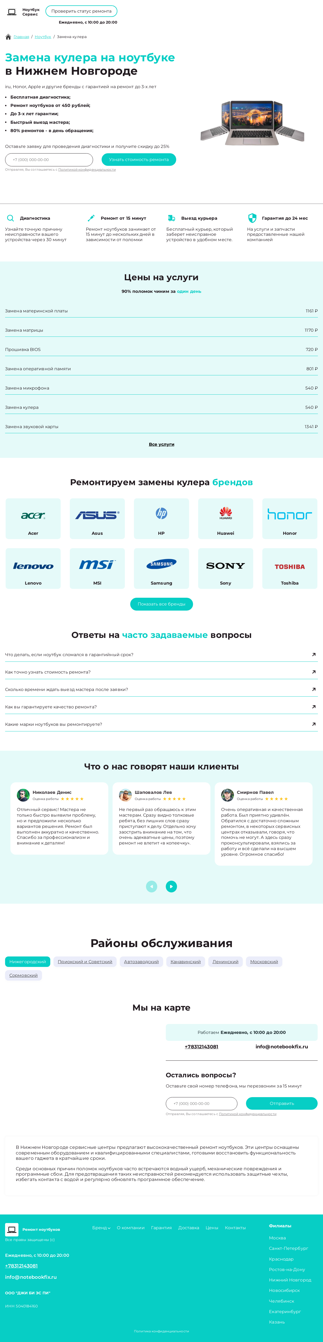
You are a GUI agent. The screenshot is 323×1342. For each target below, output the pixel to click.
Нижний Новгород (290, 1280)
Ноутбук (43, 36)
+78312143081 (174, 8)
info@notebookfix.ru (282, 1047)
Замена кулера (72, 36)
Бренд (114, 21)
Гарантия (161, 1227)
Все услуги (161, 444)
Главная (21, 36)
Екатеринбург (285, 1311)
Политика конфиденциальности (161, 1331)
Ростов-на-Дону (287, 1269)
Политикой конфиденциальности (87, 169)
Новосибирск (284, 1290)
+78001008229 (132, 8)
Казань (277, 1322)
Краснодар (281, 1259)
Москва (277, 1237)
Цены (168, 21)
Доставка (188, 1227)
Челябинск (281, 1301)
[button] (171, 886)
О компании (143, 21)
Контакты (190, 21)
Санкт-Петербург (288, 1248)
